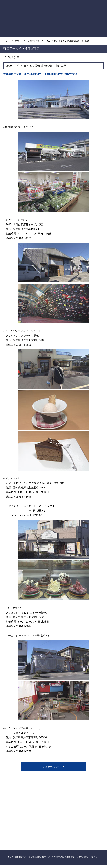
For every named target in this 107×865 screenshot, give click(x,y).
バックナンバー (53, 766)
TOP (16, 8)
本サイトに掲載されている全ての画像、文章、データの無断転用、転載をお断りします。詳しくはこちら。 (53, 857)
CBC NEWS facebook (28, 793)
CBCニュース (28, 819)
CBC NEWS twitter (78, 793)
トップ (6, 41)
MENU (91, 8)
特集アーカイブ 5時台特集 (27, 41)
